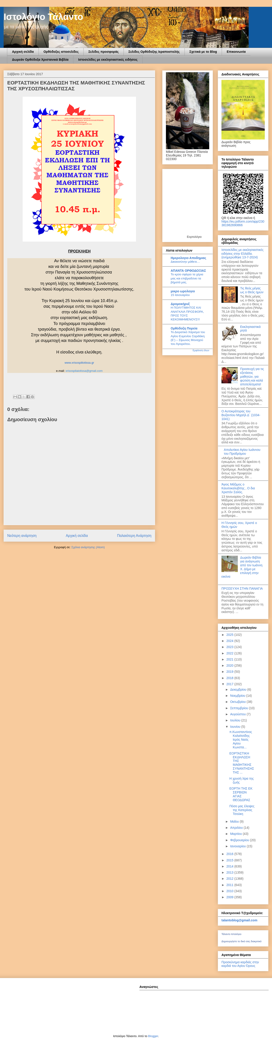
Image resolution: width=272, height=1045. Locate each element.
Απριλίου (237, 827)
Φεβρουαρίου (240, 840)
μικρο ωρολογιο (183, 291)
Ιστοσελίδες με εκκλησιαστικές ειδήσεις (108, 59)
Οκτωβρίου (238, 702)
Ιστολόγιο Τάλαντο (43, 17)
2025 (230, 635)
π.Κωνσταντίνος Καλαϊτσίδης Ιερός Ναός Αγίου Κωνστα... (240, 739)
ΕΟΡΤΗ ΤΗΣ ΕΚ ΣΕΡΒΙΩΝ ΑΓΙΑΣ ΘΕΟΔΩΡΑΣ (241, 794)
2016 (230, 854)
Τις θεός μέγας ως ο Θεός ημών (252, 290)
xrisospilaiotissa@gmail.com (84, 370)
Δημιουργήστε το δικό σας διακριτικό (241, 941)
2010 (230, 891)
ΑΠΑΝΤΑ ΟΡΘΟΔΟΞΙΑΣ (188, 270)
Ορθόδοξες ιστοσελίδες (61, 51)
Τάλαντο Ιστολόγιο (231, 934)
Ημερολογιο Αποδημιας (188, 258)
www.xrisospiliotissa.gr (79, 362)
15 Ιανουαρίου (180, 295)
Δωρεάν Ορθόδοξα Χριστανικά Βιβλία (40, 59)
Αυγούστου (238, 714)
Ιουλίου (235, 720)
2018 (230, 678)
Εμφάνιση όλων (201, 350)
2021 (230, 659)
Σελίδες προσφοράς (103, 51)
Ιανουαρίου (238, 846)
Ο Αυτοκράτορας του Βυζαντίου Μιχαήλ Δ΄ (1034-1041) (240, 415)
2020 (230, 665)
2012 (230, 878)
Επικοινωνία (236, 51)
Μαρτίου (236, 834)
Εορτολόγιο (194, 236)
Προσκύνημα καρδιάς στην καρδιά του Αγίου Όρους (240, 964)
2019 (230, 671)
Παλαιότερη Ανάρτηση (134, 536)
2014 (230, 866)
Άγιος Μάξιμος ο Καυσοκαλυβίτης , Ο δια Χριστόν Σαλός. (238, 488)
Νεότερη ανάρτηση (21, 536)
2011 (230, 885)
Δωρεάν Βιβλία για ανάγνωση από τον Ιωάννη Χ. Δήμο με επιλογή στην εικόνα (241, 567)
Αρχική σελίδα (23, 51)
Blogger (153, 1036)
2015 (230, 860)
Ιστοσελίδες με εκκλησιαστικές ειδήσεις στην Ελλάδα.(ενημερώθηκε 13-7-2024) (242, 253)
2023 (230, 647)
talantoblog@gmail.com (239, 920)
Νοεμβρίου (238, 695)
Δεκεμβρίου (238, 689)
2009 (230, 897)
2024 (230, 641)
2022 (230, 653)
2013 (230, 872)
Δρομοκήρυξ (180, 304)
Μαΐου (235, 821)
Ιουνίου (235, 726)
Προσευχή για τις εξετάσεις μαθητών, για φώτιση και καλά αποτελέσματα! (252, 376)
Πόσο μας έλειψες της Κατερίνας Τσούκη (242, 810)
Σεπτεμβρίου (239, 708)
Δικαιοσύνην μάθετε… (185, 261)
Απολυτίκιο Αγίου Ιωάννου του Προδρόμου (242, 451)
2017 (230, 684)
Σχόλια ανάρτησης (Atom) (88, 547)
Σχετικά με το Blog (203, 51)
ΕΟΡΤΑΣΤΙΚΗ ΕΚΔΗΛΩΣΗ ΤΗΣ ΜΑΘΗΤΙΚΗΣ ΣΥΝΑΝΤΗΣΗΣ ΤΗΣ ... (241, 763)
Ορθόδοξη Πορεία (184, 328)
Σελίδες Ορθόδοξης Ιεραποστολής (154, 51)
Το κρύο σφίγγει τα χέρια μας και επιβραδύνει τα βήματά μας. (187, 278)
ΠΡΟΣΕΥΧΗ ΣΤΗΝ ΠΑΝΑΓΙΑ (242, 588)
